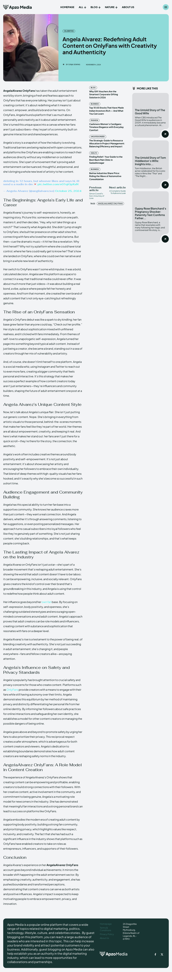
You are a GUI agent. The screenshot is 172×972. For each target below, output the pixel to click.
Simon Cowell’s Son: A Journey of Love (96, 195)
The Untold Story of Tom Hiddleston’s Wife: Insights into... (150, 161)
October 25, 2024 (68, 191)
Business (95, 104)
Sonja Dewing (74, 64)
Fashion (94, 120)
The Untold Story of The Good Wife (150, 111)
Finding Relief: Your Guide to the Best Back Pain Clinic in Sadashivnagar (106, 159)
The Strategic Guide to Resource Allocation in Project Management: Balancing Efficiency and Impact (107, 143)
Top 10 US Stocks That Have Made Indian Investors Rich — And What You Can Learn (106, 110)
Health (94, 153)
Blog (93, 88)
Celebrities (68, 31)
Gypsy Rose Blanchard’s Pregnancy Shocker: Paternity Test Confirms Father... (150, 213)
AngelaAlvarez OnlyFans (110, 203)
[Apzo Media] (17, 7)
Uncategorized (98, 137)
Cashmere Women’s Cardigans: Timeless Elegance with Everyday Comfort (106, 127)
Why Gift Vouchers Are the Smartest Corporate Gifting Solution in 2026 (103, 94)
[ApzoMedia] (114, 953)
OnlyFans (12, 689)
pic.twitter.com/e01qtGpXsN (58, 184)
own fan (46, 602)
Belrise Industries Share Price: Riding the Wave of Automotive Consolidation (105, 176)
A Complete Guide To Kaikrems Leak (117, 192)
